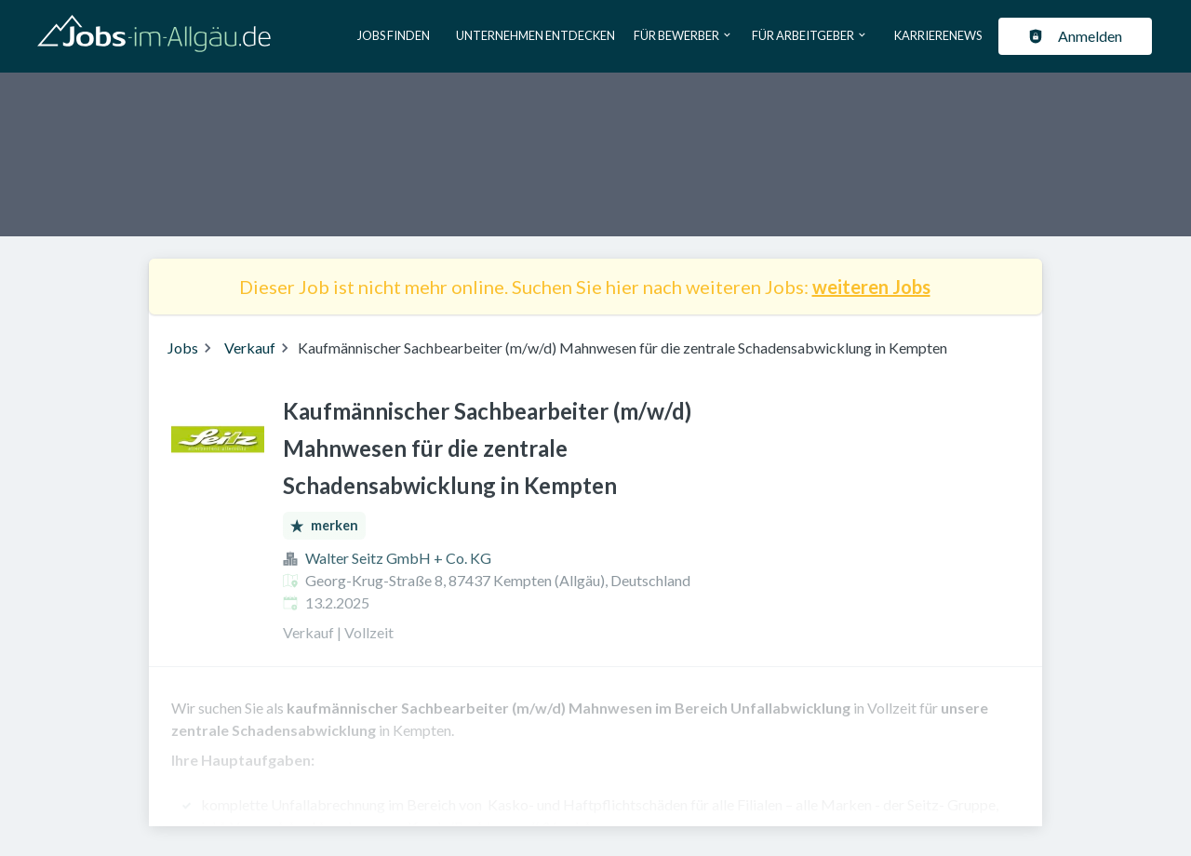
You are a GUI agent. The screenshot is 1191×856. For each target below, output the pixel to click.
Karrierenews (938, 35)
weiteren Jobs (871, 286)
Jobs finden (393, 35)
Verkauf (249, 347)
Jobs (182, 347)
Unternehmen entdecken (535, 35)
